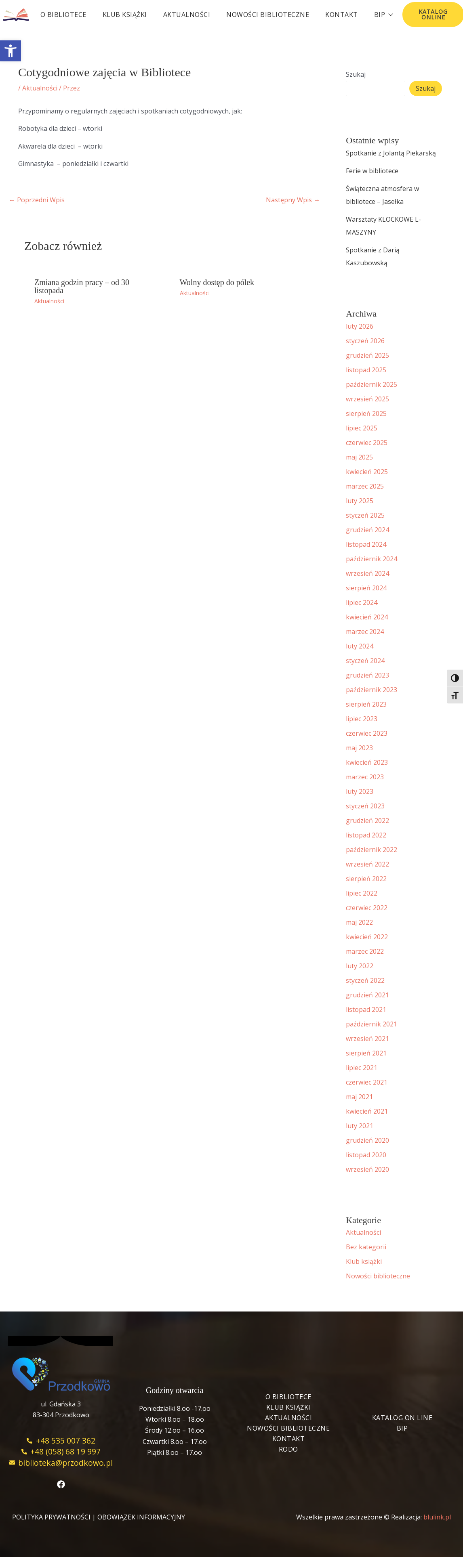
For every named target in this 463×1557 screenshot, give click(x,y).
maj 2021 (359, 1096)
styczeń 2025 (365, 515)
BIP (402, 1428)
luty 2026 (359, 326)
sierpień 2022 (366, 878)
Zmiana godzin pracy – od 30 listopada (81, 286)
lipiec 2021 (361, 1067)
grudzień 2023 (367, 675)
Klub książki (125, 14)
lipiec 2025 (361, 428)
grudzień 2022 (367, 820)
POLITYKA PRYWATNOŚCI (51, 1517)
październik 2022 (371, 849)
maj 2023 (359, 747)
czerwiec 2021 (366, 1082)
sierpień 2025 (366, 413)
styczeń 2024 (365, 660)
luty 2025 (359, 500)
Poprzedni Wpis (37, 199)
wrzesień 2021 (367, 1038)
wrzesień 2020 (367, 1169)
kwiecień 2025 (367, 471)
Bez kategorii (366, 1246)
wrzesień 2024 (367, 573)
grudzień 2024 (367, 529)
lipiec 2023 (361, 718)
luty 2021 (359, 1125)
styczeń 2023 (365, 806)
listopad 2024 (366, 544)
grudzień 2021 (367, 994)
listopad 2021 (366, 1009)
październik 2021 (371, 1024)
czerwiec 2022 (366, 907)
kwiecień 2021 (367, 1111)
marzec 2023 (365, 776)
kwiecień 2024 (367, 617)
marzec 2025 (365, 486)
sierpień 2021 (366, 1053)
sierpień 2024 (366, 587)
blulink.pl (437, 1517)
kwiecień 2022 (367, 936)
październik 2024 (371, 558)
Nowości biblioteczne (267, 14)
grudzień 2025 (367, 355)
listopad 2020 (366, 1154)
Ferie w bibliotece (372, 170)
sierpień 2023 (366, 704)
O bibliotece (63, 14)
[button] (10, 50)
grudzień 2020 (367, 1140)
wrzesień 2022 (367, 864)
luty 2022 (359, 965)
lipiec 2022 (361, 893)
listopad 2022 (366, 835)
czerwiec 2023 (366, 733)
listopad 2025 (366, 369)
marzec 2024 (365, 631)
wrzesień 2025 (367, 398)
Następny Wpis (293, 199)
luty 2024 (359, 646)
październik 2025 (371, 384)
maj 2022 (359, 922)
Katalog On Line (402, 1417)
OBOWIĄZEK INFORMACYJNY (141, 1517)
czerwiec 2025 (366, 442)
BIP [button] (383, 14)
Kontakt (341, 14)
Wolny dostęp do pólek (217, 282)
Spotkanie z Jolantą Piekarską (391, 153)
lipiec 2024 (361, 602)
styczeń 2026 (365, 340)
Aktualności (186, 14)
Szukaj (356, 74)
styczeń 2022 (365, 980)
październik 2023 (371, 689)
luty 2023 (359, 791)
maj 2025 (359, 457)
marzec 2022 (365, 951)
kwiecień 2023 (367, 762)
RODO (288, 1449)
